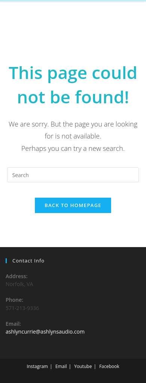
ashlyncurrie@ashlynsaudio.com (45, 331)
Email (61, 366)
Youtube (83, 366)
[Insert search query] (72, 174)
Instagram (37, 366)
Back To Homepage (73, 205)
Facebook (109, 366)
